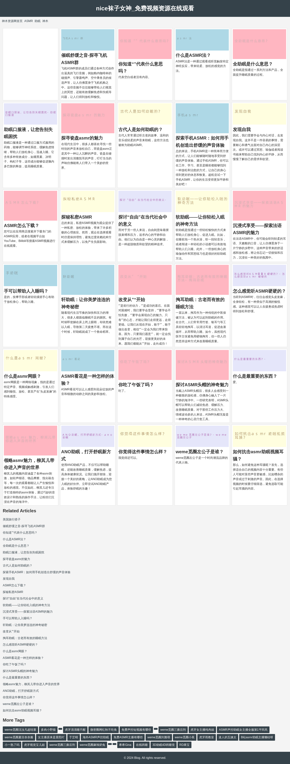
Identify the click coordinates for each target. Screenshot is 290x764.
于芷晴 (73, 737)
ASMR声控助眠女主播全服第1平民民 (243, 729)
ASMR (28, 21)
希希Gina (125, 744)
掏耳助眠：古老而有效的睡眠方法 (25, 638)
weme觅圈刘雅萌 (158, 737)
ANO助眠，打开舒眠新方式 (21, 690)
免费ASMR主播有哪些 (128, 737)
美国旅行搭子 (12, 519)
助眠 (38, 21)
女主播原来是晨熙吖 (51, 737)
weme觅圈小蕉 (185, 737)
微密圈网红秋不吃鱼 (103, 729)
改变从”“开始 (131, 299)
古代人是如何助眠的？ (140, 129)
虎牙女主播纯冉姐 (202, 729)
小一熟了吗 (12, 744)
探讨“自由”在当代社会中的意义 (23, 598)
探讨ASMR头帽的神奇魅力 (202, 384)
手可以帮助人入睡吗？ (26, 291)
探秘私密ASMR (76, 217)
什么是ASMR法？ (193, 55)
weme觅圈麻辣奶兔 (92, 744)
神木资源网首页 (12, 21)
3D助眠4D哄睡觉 (163, 744)
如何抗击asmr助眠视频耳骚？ (22, 710)
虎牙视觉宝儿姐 (34, 744)
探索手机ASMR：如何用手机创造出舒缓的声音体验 (36, 572)
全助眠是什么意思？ (253, 63)
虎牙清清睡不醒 (75, 729)
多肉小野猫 (48, 729)
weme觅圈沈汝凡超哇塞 (20, 729)
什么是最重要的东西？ (255, 376)
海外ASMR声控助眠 (96, 737)
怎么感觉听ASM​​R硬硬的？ (259, 291)
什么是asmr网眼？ (22, 376)
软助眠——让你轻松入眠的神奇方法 (26, 605)
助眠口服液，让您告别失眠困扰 (23, 552)
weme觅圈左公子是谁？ (200, 451)
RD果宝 (184, 744)
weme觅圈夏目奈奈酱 (19, 737)
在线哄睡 (142, 744)
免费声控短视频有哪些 (136, 729)
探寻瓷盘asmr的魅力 (82, 137)
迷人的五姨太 (227, 737)
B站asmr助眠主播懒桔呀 (257, 737)
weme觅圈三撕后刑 (173, 729)
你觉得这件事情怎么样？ (142, 451)
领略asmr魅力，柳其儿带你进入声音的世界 (31, 684)
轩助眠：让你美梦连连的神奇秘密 (25, 624)
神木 (45, 21)
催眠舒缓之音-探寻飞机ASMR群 (24, 526)
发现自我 (242, 129)
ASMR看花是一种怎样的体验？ (23, 657)
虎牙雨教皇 (206, 737)
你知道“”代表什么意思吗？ (20, 532)
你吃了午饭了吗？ (136, 384)
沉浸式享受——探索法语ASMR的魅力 (28, 611)
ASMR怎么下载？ (21, 225)
